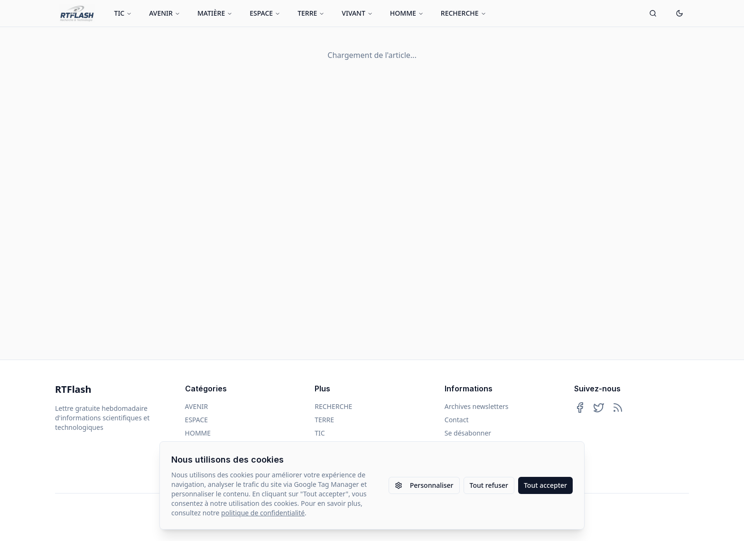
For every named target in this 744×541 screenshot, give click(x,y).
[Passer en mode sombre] (679, 13)
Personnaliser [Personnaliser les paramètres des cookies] (424, 485)
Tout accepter (545, 485)
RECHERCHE (463, 13)
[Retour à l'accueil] (77, 13)
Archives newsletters (477, 406)
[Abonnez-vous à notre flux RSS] (617, 407)
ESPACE (265, 13)
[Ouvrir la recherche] (652, 13)
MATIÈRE (214, 13)
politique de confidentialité (263, 512)
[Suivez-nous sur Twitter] (598, 407)
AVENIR (164, 13)
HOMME (407, 13)
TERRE (311, 13)
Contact (457, 419)
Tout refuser (489, 485)
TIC (123, 13)
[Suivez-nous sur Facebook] (580, 407)
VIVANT (357, 13)
